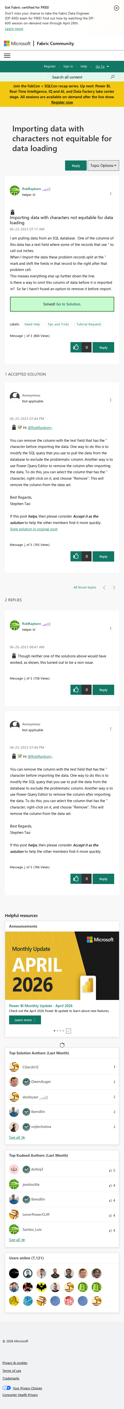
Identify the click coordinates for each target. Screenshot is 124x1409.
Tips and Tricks (58, 324)
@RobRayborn (39, 427)
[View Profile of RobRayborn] (31, 188)
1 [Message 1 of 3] (25, 335)
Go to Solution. (68, 303)
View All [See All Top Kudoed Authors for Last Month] (17, 1240)
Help (84, 66)
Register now (62, 102)
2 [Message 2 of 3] (25, 544)
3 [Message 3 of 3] (25, 678)
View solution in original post (33, 528)
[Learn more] (25, 1019)
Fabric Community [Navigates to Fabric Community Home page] (55, 43)
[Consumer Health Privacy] (62, 1394)
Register (50, 66)
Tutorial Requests (89, 324)
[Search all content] (83, 77)
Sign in (68, 66)
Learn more (14, 28)
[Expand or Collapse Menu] (7, 55)
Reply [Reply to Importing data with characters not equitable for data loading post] (103, 347)
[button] (76, 165)
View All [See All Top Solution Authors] (17, 1137)
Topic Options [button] (101, 165)
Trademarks (10, 1378)
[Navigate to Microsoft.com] (17, 43)
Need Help (32, 324)
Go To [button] (100, 66)
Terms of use (11, 1370)
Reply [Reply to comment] (103, 556)
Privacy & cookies (15, 1363)
